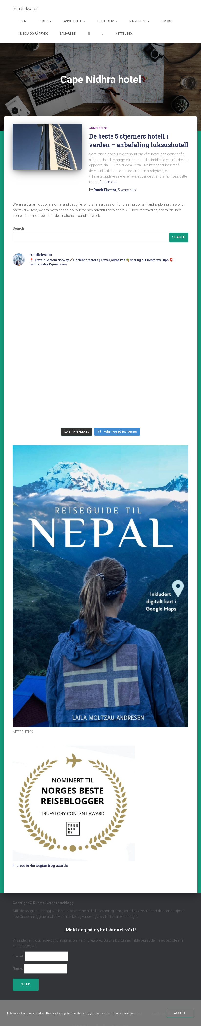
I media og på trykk (33, 33)
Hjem (23, 21)
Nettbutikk (124, 33)
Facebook (89, 34)
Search (18, 228)
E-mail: (18, 956)
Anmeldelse (74, 21)
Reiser (45, 21)
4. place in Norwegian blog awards (40, 866)
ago (127, 190)
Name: (18, 968)
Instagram (102, 34)
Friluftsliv (107, 21)
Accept (179, 1013)
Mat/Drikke (139, 21)
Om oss (166, 21)
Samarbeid (68, 33)
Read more (108, 182)
